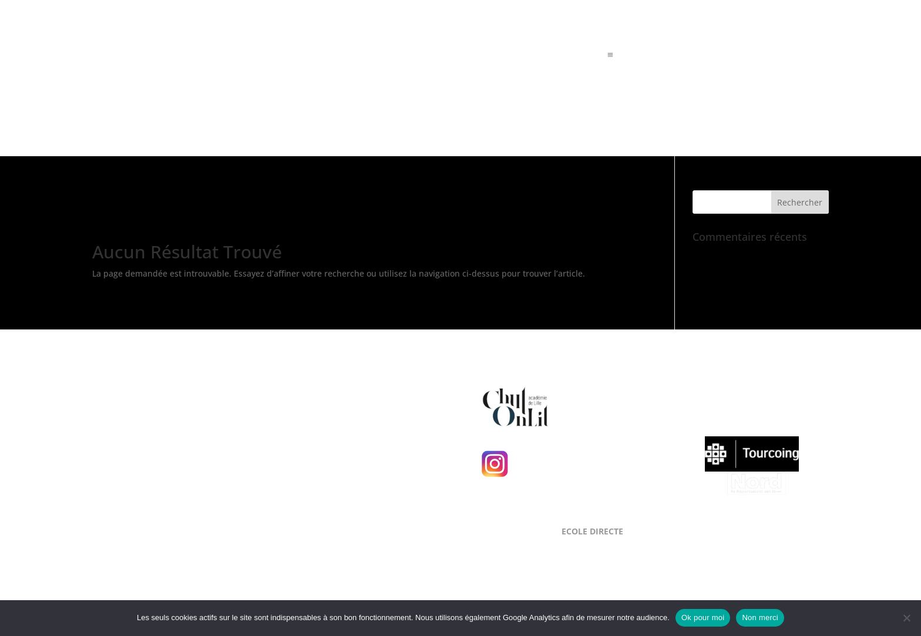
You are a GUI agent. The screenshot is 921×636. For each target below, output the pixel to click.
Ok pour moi (703, 617)
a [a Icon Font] (610, 55)
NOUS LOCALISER (337, 393)
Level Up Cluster (161, 455)
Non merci (760, 617)
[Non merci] (906, 618)
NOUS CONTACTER (340, 477)
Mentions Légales (126, 506)
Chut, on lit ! (594, 405)
